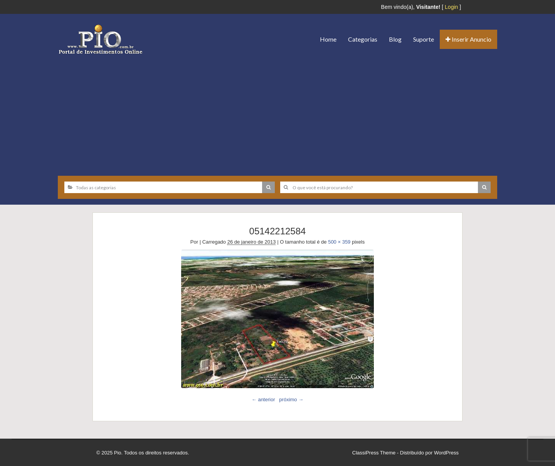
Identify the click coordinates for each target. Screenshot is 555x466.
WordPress (446, 453)
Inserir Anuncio (468, 39)
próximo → (291, 399)
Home (328, 39)
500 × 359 (339, 242)
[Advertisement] (277, 112)
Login (451, 7)
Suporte (423, 39)
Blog (395, 39)
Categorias (362, 39)
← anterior (263, 399)
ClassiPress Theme (373, 453)
